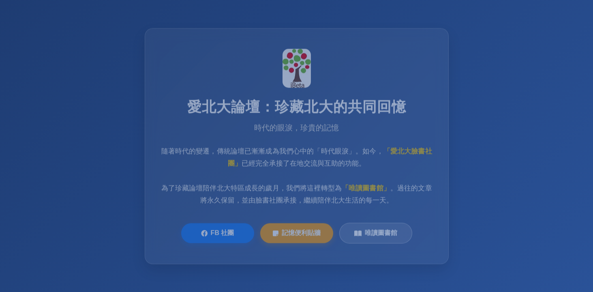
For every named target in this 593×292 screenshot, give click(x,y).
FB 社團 (217, 233)
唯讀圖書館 (375, 233)
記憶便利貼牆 (297, 233)
